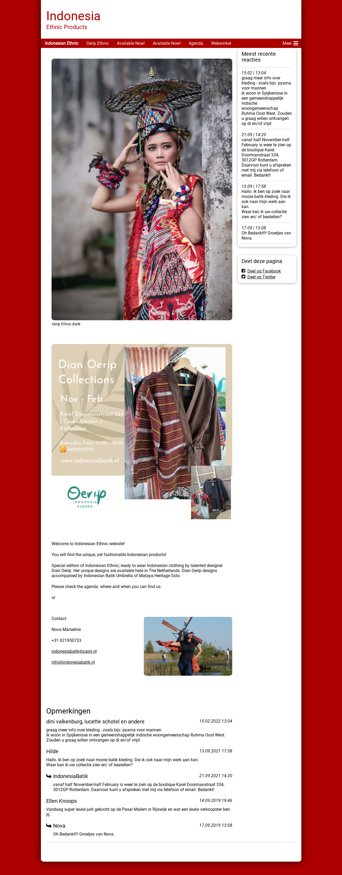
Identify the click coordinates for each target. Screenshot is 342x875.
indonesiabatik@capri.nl (74, 651)
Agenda (196, 43)
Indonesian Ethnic (61, 43)
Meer (290, 42)
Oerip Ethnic (97, 43)
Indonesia (73, 16)
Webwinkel (221, 43)
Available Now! (131, 43)
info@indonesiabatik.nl (73, 662)
